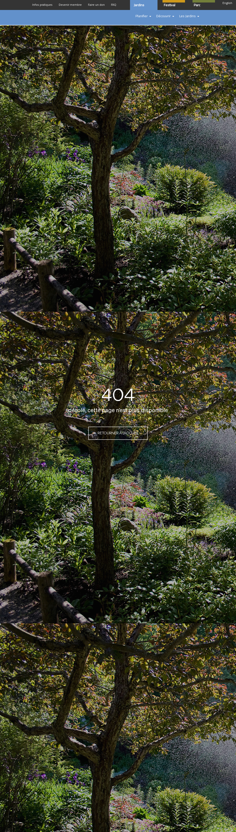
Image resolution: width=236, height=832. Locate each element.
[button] (143, 16)
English (227, 3)
